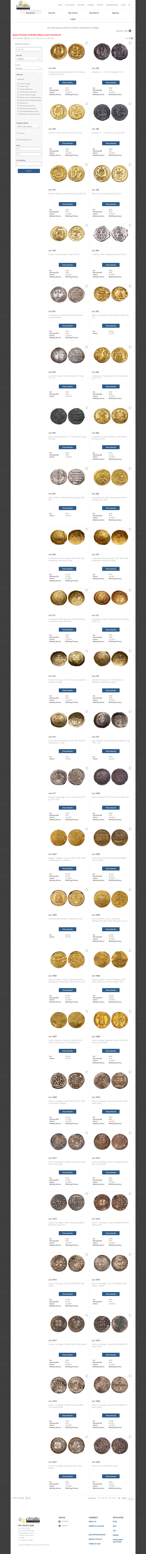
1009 (54, 1097)
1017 (54, 1340)
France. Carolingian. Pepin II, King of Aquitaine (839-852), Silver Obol (66, 1224)
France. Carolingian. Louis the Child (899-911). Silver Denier (110, 1406)
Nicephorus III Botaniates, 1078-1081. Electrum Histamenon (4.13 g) (67, 741)
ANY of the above (24, 126)
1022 (98, 1462)
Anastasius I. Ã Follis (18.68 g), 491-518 (107, 72)
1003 (54, 915)
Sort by (19, 55)
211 (54, 615)
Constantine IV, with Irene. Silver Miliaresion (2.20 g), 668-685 (66, 316)
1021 (54, 1462)
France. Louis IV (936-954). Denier (105, 1466)
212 (97, 615)
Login (73, 19)
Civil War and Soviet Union (28, 92)
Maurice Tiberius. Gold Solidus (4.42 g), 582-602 (67, 194)
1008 (98, 1036)
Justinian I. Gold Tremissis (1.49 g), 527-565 (65, 133)
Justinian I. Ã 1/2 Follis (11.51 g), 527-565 (108, 133)
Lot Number (21, 160)
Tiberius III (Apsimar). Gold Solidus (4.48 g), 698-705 (110, 316)
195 (54, 129)
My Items (73, 13)
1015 (54, 1279)
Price (18, 145)
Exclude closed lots (24, 140)
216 (97, 736)
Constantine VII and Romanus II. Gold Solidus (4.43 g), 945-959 (109, 438)
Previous (92, 1498)
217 (54, 793)
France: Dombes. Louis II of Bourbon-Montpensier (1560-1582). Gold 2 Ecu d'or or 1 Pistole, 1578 (110, 920)
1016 (98, 1279)
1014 (98, 1218)
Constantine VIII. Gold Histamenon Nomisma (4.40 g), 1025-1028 (109, 498)
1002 (98, 854)
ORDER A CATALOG (96, 1526)
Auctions (30, 13)
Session (18, 65)
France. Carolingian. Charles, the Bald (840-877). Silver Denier (110, 1224)
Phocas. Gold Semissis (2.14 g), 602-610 (64, 254)
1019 (54, 1401)
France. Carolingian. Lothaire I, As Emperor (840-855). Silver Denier (67, 1163)
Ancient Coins (23, 86)
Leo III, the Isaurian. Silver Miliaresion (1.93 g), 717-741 (66, 377)
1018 (98, 1340)
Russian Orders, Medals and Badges (31, 100)
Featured (21, 133)
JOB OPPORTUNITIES (97, 1535)
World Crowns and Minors (28, 109)
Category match (22, 123)
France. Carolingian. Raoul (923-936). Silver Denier (65, 1467)
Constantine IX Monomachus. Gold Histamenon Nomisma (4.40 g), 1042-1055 (67, 620)
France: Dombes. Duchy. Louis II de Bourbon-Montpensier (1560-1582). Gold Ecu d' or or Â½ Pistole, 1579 (67, 980)
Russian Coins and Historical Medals (31, 97)
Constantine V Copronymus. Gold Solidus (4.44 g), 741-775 (110, 377)
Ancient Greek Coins (26, 89)
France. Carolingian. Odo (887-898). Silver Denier (68, 1344)
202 (97, 311)
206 (97, 432)
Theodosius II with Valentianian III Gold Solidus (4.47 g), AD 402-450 (67, 73)
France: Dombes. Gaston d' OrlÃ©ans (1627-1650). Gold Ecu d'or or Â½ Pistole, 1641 (66, 1041)
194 (97, 68)
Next (124, 1498)
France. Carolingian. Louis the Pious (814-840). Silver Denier (110, 1102)
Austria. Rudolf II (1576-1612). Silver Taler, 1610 (110, 797)
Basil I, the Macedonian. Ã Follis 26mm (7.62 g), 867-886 (67, 438)
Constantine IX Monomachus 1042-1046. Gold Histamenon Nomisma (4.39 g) (66, 559)
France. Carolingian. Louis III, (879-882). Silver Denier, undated (109, 1284)
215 (54, 736)
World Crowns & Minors (27, 106)
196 (97, 129)
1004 (98, 915)
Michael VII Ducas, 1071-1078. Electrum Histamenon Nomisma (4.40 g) (107, 681)
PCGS (115, 1521)
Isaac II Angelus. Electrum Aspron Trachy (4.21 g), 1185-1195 (111, 741)
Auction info (122, 31)
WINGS (115, 1535)
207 (54, 493)
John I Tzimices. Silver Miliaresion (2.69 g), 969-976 (67, 498)
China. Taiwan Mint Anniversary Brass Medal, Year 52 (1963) (109, 859)
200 (97, 250)
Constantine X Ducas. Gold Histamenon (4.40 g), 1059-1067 (110, 620)
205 (54, 432)
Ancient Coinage (24, 84)
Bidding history (71, 94)
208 (97, 493)
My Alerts (94, 13)
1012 (98, 1158)
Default (20, 59)
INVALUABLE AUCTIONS (118, 1541)
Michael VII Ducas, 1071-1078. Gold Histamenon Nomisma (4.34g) (67, 681)
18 (119, 1498)
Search (51, 13)
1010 (98, 1097)
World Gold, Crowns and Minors (29, 114)
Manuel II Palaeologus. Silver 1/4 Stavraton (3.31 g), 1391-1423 (67, 798)
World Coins (23, 103)
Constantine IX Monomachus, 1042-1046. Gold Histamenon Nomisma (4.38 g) (110, 559)
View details (67, 82)
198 (97, 189)
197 (54, 189)
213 (54, 676)
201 (54, 311)
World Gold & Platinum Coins (28, 111)
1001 (54, 854)
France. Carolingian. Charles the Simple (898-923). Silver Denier (66, 1406)
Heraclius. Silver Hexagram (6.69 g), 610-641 (109, 254)
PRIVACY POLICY (95, 1539)
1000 (98, 793)
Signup (115, 13)
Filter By (19, 75)
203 (54, 372)
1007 (54, 1036)
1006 (98, 975)
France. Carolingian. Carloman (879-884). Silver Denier (67, 1284)
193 (54, 68)
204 (97, 372)
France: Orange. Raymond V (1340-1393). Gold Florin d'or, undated (110, 1041)
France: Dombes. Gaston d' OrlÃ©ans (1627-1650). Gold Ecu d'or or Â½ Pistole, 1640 (109, 980)
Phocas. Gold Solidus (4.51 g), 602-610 (107, 194)
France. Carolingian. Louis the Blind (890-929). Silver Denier (110, 1345)
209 (54, 554)
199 (54, 250)
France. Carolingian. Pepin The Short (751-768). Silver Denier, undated (67, 1102)
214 (97, 676)
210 (97, 554)
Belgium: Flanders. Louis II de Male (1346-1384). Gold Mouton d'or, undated (67, 859)
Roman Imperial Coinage (27, 95)
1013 (54, 1218)
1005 (54, 975)
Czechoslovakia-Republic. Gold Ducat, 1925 (65, 919)
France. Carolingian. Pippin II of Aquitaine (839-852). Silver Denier (110, 1163)
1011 (54, 1158)
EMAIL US (92, 1521)
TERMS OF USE (94, 1544)
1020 (98, 1401)
